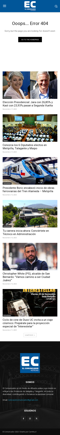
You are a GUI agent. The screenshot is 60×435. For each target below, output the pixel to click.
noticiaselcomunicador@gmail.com (23, 400)
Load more (30, 335)
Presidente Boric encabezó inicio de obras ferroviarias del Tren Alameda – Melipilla (28, 189)
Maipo (5, 140)
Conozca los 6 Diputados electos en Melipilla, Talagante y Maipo (25, 146)
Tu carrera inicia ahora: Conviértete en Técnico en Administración (26, 232)
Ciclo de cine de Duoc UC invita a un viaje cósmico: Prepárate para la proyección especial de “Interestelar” (28, 323)
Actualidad (7, 98)
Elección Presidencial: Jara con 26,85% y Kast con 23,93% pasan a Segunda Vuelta (28, 104)
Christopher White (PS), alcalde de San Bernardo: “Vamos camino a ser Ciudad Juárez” (26, 277)
